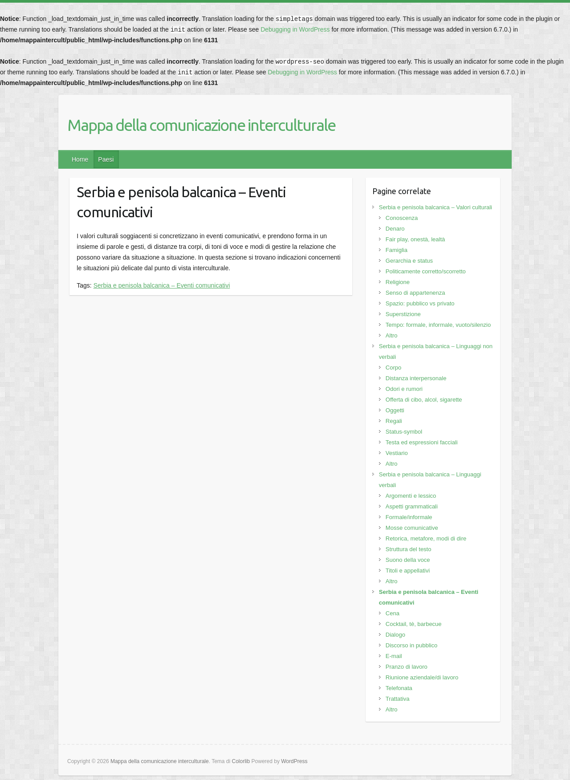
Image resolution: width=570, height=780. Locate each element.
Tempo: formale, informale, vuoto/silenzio (438, 324)
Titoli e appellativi (408, 570)
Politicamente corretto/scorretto (426, 271)
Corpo (393, 367)
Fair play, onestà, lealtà (415, 239)
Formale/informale (409, 517)
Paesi (106, 159)
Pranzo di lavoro (407, 666)
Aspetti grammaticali (412, 506)
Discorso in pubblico (411, 645)
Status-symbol (404, 431)
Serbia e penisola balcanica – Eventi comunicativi (162, 285)
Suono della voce (408, 560)
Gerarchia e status (409, 260)
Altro (392, 335)
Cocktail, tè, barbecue (414, 624)
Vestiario (397, 453)
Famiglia (396, 250)
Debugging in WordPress (295, 29)
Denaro (395, 228)
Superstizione (403, 314)
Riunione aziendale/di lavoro (422, 677)
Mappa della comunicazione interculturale (201, 125)
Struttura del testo (409, 549)
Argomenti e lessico (411, 495)
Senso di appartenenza (415, 292)
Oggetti (395, 410)
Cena (392, 613)
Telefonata (399, 688)
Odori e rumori (404, 389)
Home (80, 159)
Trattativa (398, 698)
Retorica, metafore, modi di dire (426, 538)
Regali (394, 421)
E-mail (394, 656)
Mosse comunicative (412, 527)
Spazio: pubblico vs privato (420, 303)
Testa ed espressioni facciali (422, 442)
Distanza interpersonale (416, 378)
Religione (398, 282)
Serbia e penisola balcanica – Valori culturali (435, 207)
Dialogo (395, 634)
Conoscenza (402, 218)
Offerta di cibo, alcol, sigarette (424, 399)
